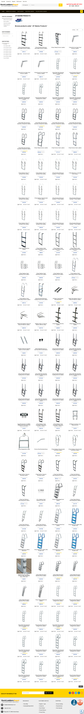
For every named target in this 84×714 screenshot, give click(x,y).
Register (13, 1)
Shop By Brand (59, 705)
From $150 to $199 (7, 49)
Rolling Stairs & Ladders (41, 11)
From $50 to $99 (7, 45)
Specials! (3, 1)
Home (3, 11)
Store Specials (59, 708)
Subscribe (49, 692)
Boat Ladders (21, 11)
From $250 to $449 (7, 52)
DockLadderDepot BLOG (28, 705)
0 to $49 (5, 44)
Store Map (26, 703)
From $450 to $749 (7, 54)
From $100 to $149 (7, 47)
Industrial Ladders (29, 11)
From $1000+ (6, 58)
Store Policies (42, 708)
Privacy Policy (42, 712)
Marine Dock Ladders (11, 11)
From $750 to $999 (7, 56)
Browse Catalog (59, 703)
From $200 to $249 (7, 51)
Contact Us (8, 1)
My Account (19, 1)
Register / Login (42, 703)
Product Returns (42, 710)
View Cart (25, 1)
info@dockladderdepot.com (10, 704)
